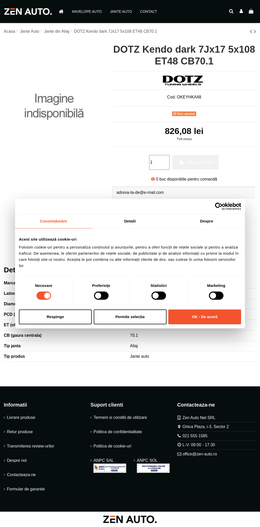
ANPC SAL (109, 465)
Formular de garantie (26, 489)
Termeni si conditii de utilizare (120, 417)
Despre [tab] (206, 221)
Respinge (55, 317)
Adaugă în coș (196, 162)
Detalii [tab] (130, 221)
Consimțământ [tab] (53, 221)
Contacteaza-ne (21, 475)
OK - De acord (204, 317)
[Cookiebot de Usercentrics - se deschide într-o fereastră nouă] (218, 206)
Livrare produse (21, 417)
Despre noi (17, 460)
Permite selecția (130, 317)
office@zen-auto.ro (199, 454)
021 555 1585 (194, 436)
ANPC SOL (153, 465)
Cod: (171, 97)
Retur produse (20, 432)
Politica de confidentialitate (117, 432)
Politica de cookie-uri (112, 446)
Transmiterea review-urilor (30, 446)
